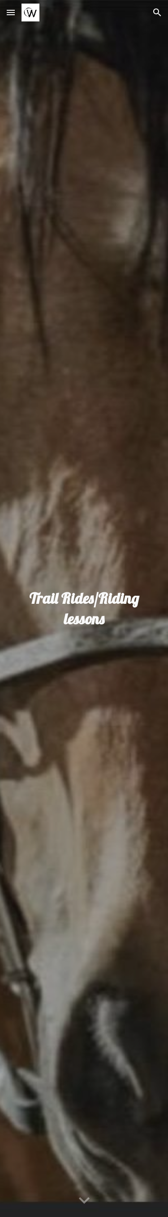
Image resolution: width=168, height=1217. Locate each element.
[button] (11, 12)
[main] (84, 609)
